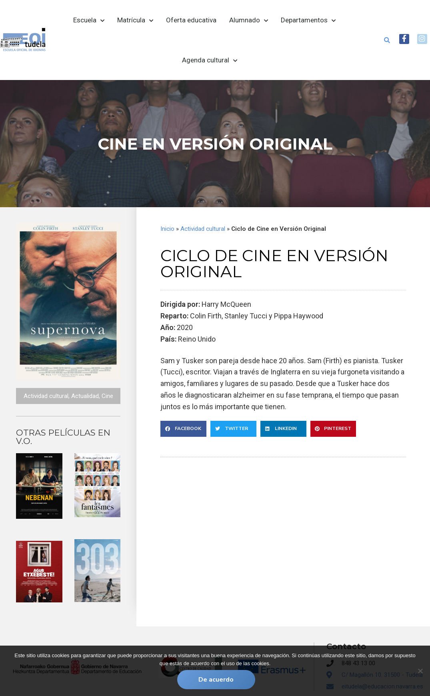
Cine (107, 396)
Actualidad (85, 396)
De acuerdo (217, 680)
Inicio (167, 228)
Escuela (88, 20)
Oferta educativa (191, 20)
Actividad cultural (46, 396)
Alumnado (248, 20)
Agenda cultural (209, 60)
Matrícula (135, 20)
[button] (382, 40)
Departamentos (308, 20)
